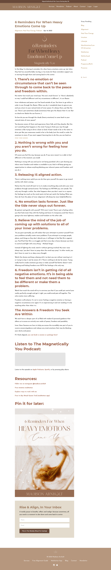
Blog (82, 25)
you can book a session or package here (42, 335)
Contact (83, 6)
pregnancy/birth (87, 64)
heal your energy (29, 30)
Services (51, 6)
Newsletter (60, 6)
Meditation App (56, 561)
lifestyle (84, 41)
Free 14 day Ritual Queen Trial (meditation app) (32, 395)
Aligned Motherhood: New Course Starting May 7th (55, 1)
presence (84, 68)
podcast (39, 30)
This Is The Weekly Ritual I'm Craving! (34, 531)
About (76, 6)
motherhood (85, 56)
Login (90, 6)
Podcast (69, 6)
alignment (18, 30)
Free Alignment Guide (40, 561)
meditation (85, 52)
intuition (84, 37)
